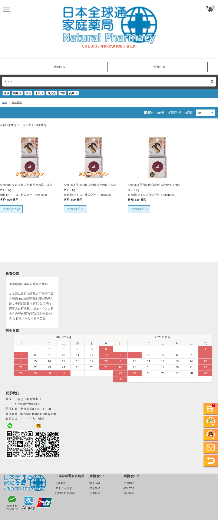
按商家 (188, 112)
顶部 (4, 102)
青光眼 (51, 93)
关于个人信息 (63, 488)
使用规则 (94, 493)
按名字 (148, 112)
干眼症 (39, 93)
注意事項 (94, 488)
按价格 (160, 112)
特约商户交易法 (65, 493)
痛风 (6, 93)
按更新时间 (174, 112)
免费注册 (159, 67)
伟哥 (28, 93)
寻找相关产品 (11, 209)
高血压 (73, 93)
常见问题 (94, 483)
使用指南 (129, 483)
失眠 (62, 93)
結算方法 (129, 488)
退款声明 (129, 493)
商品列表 (16, 102)
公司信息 (60, 483)
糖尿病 (17, 93)
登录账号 (59, 67)
